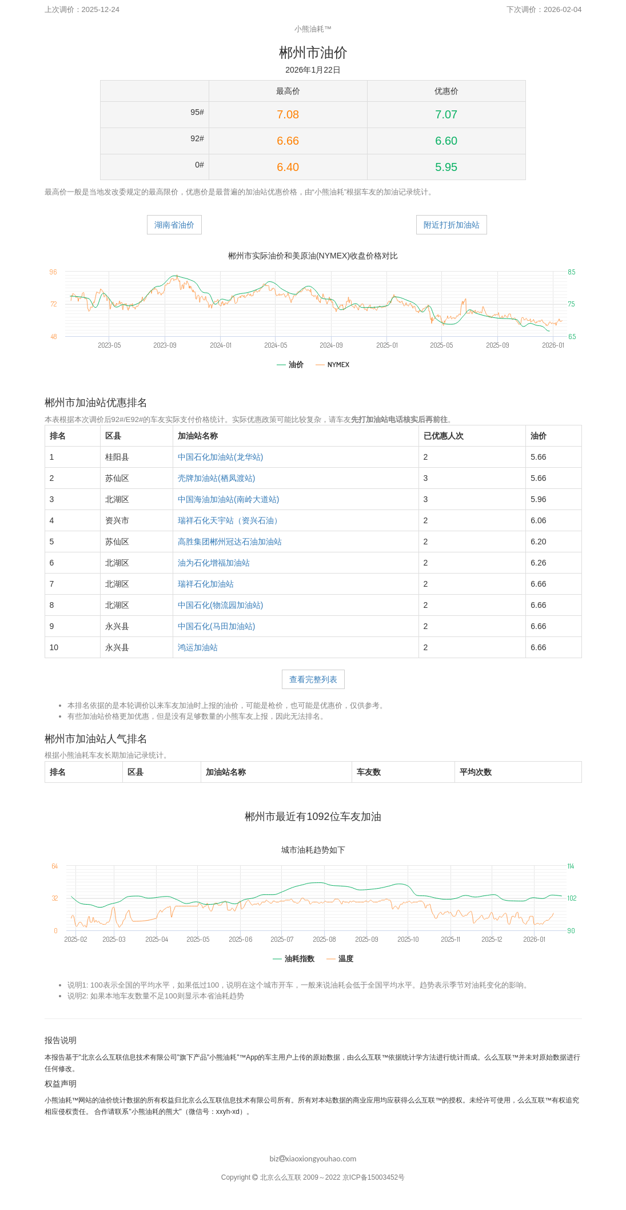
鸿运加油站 (198, 647)
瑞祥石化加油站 (206, 583)
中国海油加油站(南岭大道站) (228, 499)
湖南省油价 (174, 224)
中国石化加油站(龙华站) (220, 456)
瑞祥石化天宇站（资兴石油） (230, 520)
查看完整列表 (313, 679)
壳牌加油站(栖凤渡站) (216, 478)
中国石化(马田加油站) (216, 626)
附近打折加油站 (452, 224)
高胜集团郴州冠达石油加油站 (230, 541)
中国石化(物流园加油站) (220, 605)
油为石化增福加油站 (214, 562)
